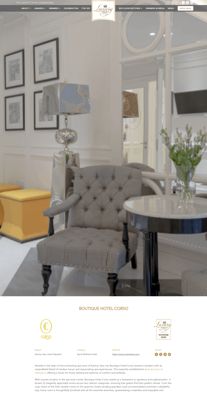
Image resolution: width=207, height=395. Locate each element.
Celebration (71, 8)
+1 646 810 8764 (46, 2)
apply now (185, 8)
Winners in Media (155, 8)
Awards (38, 8)
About (25, 8)
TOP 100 (85, 8)
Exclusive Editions (129, 8)
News (171, 8)
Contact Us (171, 2)
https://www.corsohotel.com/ (126, 354)
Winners (53, 8)
